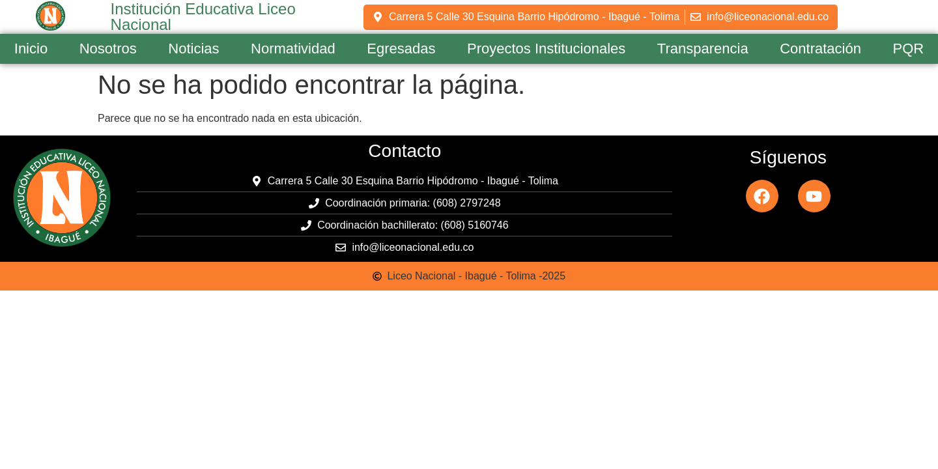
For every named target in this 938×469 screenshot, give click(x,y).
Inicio (31, 48)
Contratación (820, 48)
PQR (908, 48)
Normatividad (293, 48)
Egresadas (401, 48)
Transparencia (702, 48)
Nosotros (108, 48)
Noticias (193, 48)
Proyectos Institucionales (546, 48)
